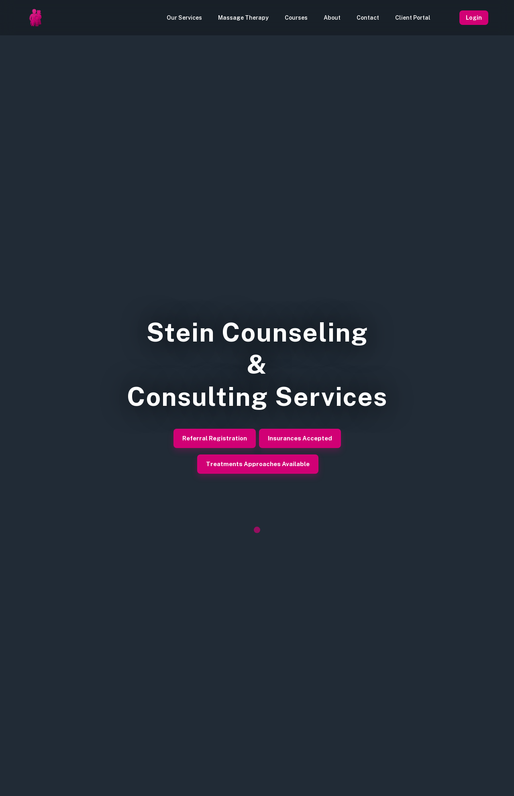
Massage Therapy (243, 17)
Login (473, 17)
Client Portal (412, 17)
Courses (296, 17)
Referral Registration (214, 438)
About (332, 17)
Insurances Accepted (300, 438)
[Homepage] (35, 17)
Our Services (184, 17)
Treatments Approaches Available (257, 464)
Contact (368, 17)
